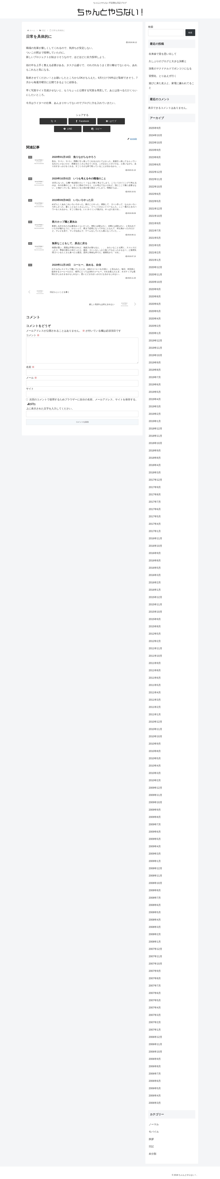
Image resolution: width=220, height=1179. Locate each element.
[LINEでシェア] (105, 121)
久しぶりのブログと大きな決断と (168, 61)
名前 (30, 367)
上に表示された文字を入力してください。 (50, 408)
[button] (127, 121)
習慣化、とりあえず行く (163, 76)
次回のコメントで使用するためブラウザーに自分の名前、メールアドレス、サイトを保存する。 (83, 399)
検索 (150, 26)
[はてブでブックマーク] (82, 121)
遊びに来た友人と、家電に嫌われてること (171, 85)
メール (31, 377)
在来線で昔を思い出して (163, 53)
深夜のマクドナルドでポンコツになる (170, 68)
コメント (32, 330)
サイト (30, 388)
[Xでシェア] (36, 121)
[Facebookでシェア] (59, 121)
